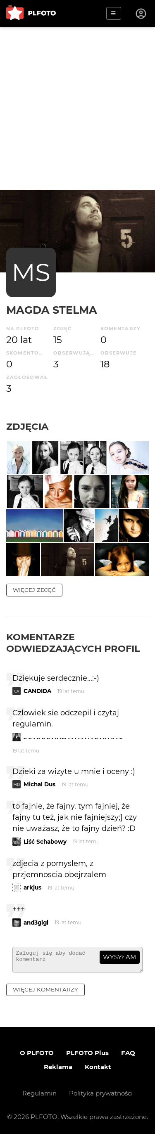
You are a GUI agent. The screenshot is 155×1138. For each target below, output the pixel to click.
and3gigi (36, 922)
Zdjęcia (27, 426)
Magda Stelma (51, 309)
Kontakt (98, 1070)
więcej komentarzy (45, 993)
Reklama (58, 1070)
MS (31, 272)
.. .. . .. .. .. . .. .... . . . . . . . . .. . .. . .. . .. (73, 737)
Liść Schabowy (45, 841)
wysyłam (119, 957)
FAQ (128, 1056)
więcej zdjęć (34, 590)
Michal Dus (39, 784)
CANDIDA (37, 691)
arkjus (32, 887)
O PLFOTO (37, 1056)
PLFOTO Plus (87, 1056)
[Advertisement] (77, 108)
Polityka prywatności (101, 1097)
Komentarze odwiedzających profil (73, 642)
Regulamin (39, 1097)
